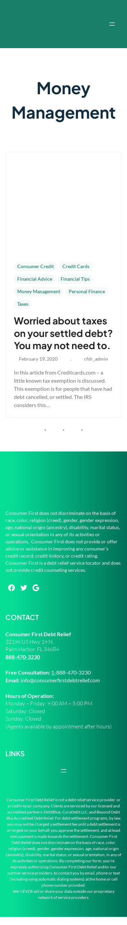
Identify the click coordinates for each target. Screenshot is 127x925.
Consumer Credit (35, 266)
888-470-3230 (22, 656)
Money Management (38, 291)
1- (53, 672)
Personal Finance (87, 291)
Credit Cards (75, 266)
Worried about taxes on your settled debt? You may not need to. (63, 333)
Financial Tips (75, 279)
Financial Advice (34, 279)
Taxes (22, 304)
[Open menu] (112, 24)
